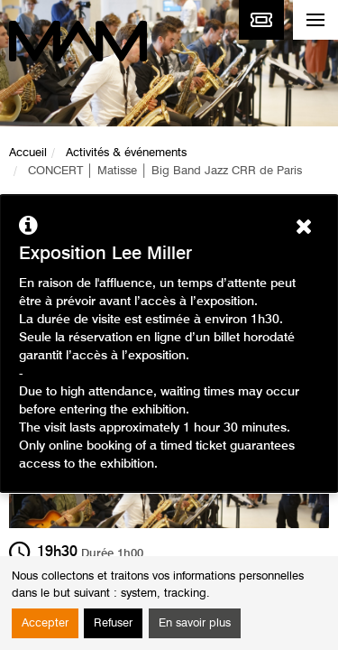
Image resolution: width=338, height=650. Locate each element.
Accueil (28, 153)
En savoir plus (195, 623)
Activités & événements (126, 153)
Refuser (113, 623)
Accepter (45, 623)
